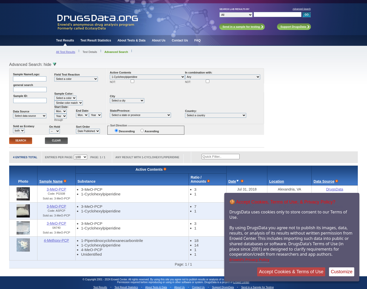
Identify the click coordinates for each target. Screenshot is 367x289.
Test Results (65, 40)
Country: (191, 110)
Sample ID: (20, 95)
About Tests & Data (131, 40)
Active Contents (120, 72)
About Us (158, 40)
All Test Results (65, 51)
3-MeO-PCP (56, 189)
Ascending (152, 131)
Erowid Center (241, 282)
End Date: (82, 110)
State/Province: (120, 110)
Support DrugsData (223, 287)
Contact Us (180, 40)
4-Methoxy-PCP (56, 240)
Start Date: (61, 106)
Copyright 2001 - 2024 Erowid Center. (106, 279)
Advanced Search (302, 9)
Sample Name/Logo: (26, 74)
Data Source (21, 111)
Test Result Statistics (95, 40)
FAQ (197, 40)
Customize (341, 271)
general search (23, 84)
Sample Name (51, 181)
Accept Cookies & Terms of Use (291, 271)
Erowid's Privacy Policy (249, 259)
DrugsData (334, 189)
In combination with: (198, 72)
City (112, 96)
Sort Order (83, 126)
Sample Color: (63, 93)
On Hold (54, 126)
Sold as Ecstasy (23, 126)
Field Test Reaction (67, 74)
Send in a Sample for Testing (257, 287)
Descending (127, 131)
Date (232, 181)
